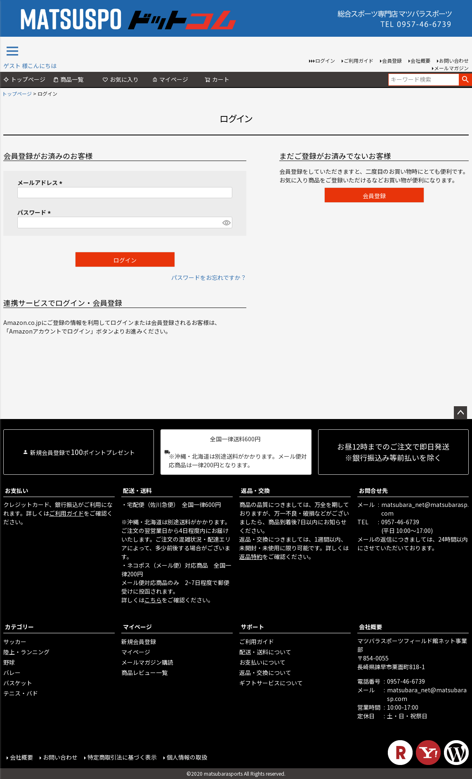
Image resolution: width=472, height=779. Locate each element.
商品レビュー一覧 (144, 672)
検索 (465, 79)
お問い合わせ (454, 60)
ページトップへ (460, 412)
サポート (252, 627)
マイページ (170, 79)
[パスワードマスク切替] (226, 222)
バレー (12, 672)
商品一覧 (68, 79)
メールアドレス (41, 182)
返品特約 (250, 556)
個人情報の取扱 (187, 757)
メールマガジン (451, 67)
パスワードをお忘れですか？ (208, 277)
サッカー (14, 641)
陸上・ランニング (26, 652)
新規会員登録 (138, 641)
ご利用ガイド (358, 60)
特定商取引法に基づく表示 (122, 757)
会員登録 (392, 60)
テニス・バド (20, 693)
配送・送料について (265, 652)
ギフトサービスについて (271, 683)
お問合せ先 (373, 490)
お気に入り (120, 79)
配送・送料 (137, 490)
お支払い (16, 490)
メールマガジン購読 (147, 662)
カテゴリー (19, 627)
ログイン (325, 60)
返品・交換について (265, 672)
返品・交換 (255, 490)
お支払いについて (262, 662)
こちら (153, 600)
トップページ (24, 79)
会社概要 (420, 60)
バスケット (17, 683)
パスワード (35, 212)
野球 (9, 662)
